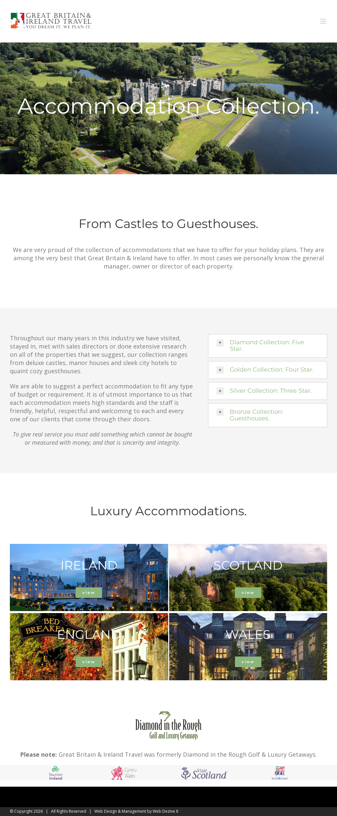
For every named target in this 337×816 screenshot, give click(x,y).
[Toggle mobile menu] (323, 21)
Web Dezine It (165, 811)
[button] (267, 346)
